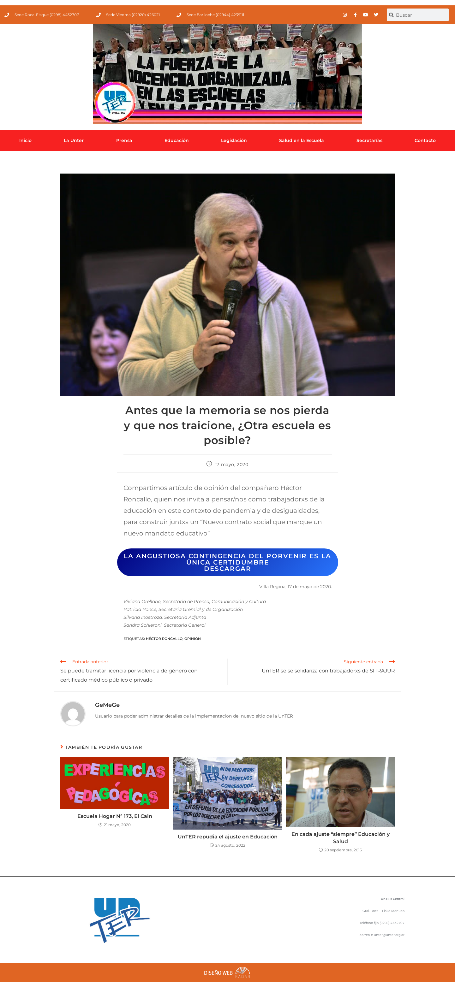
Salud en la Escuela (301, 140)
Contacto (425, 140)
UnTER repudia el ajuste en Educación (228, 837)
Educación (177, 140)
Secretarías (369, 140)
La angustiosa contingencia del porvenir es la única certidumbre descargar (227, 562)
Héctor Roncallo (164, 638)
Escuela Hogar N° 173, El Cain (114, 816)
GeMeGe (107, 704)
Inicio (25, 140)
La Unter (74, 140)
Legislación (234, 140)
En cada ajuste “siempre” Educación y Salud (340, 837)
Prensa (124, 140)
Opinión (192, 638)
